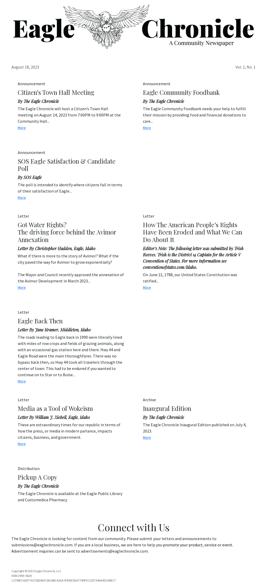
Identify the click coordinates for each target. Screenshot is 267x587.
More (22, 127)
